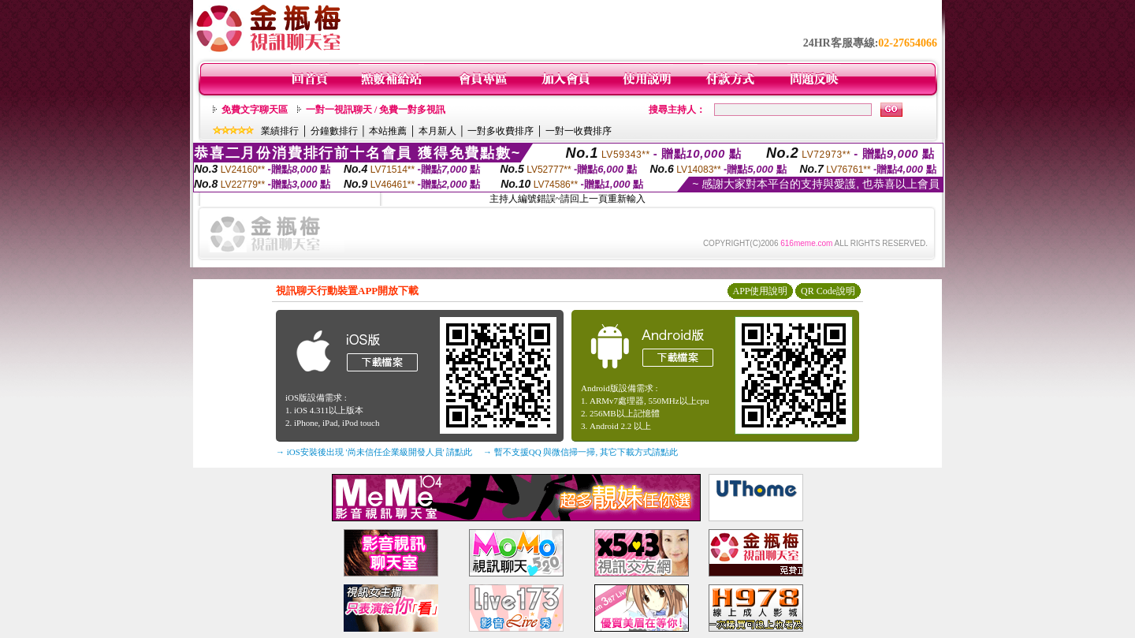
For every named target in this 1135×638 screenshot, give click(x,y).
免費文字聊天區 (254, 109)
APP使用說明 (759, 291)
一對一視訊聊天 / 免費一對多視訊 (375, 109)
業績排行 (280, 130)
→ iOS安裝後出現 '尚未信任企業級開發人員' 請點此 (374, 452)
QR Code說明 (828, 291)
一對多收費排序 (500, 130)
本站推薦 (388, 130)
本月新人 (437, 130)
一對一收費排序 (578, 130)
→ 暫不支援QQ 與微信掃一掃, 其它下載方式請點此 (580, 452)
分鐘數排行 (334, 130)
